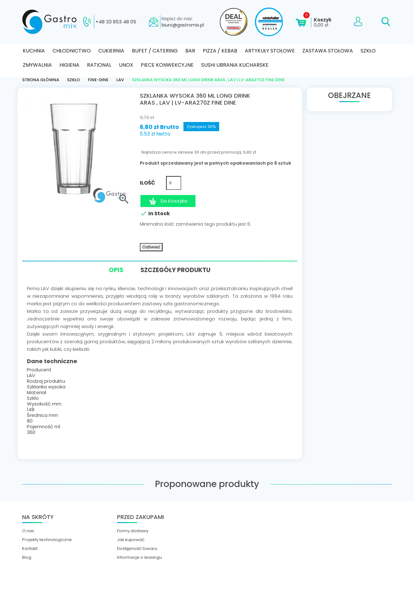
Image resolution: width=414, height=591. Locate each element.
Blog (26, 557)
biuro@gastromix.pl (183, 25)
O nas (28, 530)
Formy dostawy (132, 530)
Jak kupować (131, 539)
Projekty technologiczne (47, 539)
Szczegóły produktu (176, 269)
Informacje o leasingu (139, 557)
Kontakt (30, 548)
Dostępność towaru (137, 548)
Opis (113, 270)
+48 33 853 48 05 (116, 22)
